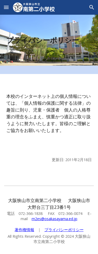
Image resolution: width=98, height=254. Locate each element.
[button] (6, 7)
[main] (49, 40)
